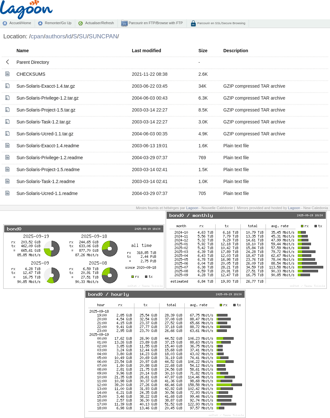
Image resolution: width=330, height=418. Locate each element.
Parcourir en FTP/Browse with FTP (155, 23)
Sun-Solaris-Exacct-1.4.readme (47, 145)
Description (235, 50)
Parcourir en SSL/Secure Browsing (221, 23)
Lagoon (192, 208)
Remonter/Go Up (58, 23)
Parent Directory (32, 62)
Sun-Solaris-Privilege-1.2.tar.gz (47, 98)
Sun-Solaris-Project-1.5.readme (48, 169)
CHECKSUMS (30, 74)
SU (83, 36)
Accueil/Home (20, 23)
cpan (37, 36)
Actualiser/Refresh (99, 23)
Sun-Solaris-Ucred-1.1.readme (47, 193)
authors (55, 36)
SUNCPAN (103, 36)
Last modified (146, 50)
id (69, 36)
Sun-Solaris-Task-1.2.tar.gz (43, 121)
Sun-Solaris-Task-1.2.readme (45, 181)
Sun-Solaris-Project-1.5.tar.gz (45, 109)
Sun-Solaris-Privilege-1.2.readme (49, 157)
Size (203, 50)
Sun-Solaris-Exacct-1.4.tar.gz (45, 86)
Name (22, 50)
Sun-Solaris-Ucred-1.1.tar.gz (44, 133)
